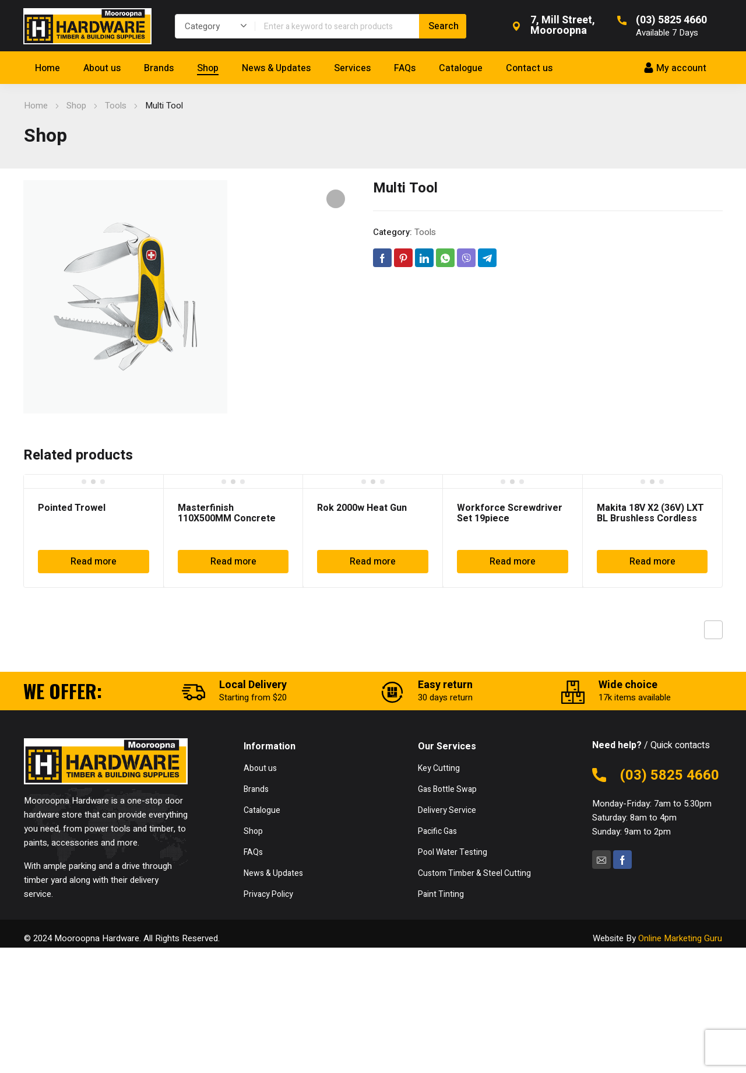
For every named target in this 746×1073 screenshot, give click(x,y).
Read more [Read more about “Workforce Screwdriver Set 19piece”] (513, 562)
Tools (115, 105)
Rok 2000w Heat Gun (362, 508)
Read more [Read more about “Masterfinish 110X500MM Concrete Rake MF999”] (233, 562)
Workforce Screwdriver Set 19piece (509, 513)
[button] (335, 199)
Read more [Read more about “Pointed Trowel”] (94, 562)
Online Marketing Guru (680, 938)
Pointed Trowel (71, 508)
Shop (76, 105)
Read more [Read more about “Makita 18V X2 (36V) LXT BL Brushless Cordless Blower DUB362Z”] (652, 562)
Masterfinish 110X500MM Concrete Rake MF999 (227, 518)
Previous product (713, 629)
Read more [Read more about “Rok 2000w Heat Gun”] (373, 562)
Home (36, 105)
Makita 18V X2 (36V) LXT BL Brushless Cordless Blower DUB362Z (650, 518)
